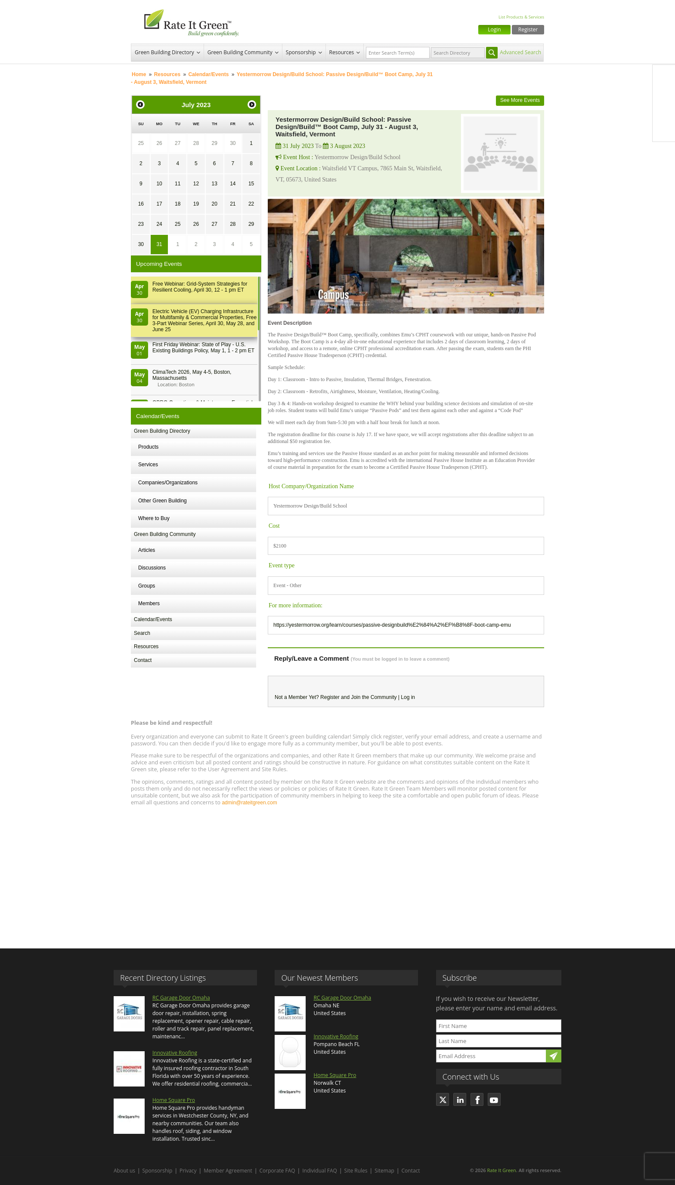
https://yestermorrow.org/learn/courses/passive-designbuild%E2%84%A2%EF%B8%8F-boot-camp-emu (392, 625)
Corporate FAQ (277, 1170)
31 (159, 244)
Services (148, 465)
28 (196, 143)
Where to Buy (154, 518)
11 (177, 184)
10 (159, 184)
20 (214, 204)
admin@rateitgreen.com (249, 803)
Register (528, 29)
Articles (146, 550)
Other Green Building (162, 501)
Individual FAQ (319, 1170)
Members (149, 603)
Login (494, 29)
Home (139, 74)
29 (214, 143)
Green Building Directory (164, 52)
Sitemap (384, 1170)
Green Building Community (239, 52)
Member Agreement (228, 1170)
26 (159, 143)
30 (232, 143)
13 (214, 184)
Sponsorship (301, 52)
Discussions (152, 568)
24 (159, 224)
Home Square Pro (173, 1100)
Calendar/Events (208, 74)
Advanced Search (520, 52)
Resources (341, 52)
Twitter (664, 94)
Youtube (664, 130)
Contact (143, 660)
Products (148, 447)
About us (124, 1170)
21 (232, 204)
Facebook (664, 76)
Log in (408, 697)
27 (177, 143)
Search (142, 633)
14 (232, 184)
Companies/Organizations (168, 483)
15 (251, 184)
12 (196, 184)
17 (159, 204)
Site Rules (356, 1170)
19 (196, 204)
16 (141, 204)
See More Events (520, 100)
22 (251, 204)
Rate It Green (501, 1170)
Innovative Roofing (174, 1052)
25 (141, 143)
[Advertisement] (337, 873)
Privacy (188, 1170)
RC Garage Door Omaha (181, 997)
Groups (146, 586)
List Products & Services (521, 17)
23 (141, 224)
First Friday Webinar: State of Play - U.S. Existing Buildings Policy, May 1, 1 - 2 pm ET (203, 348)
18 (177, 204)
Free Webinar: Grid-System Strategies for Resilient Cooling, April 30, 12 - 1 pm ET (200, 287)
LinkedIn (664, 112)
